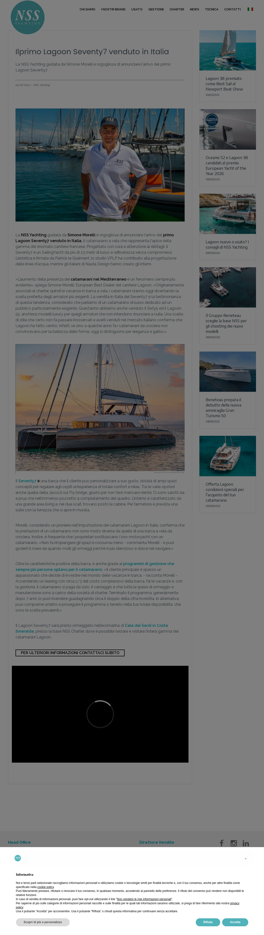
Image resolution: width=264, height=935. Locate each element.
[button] (246, 859)
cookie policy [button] (45, 887)
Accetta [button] (235, 922)
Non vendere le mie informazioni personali (144, 899)
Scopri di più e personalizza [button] (43, 922)
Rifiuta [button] (208, 922)
